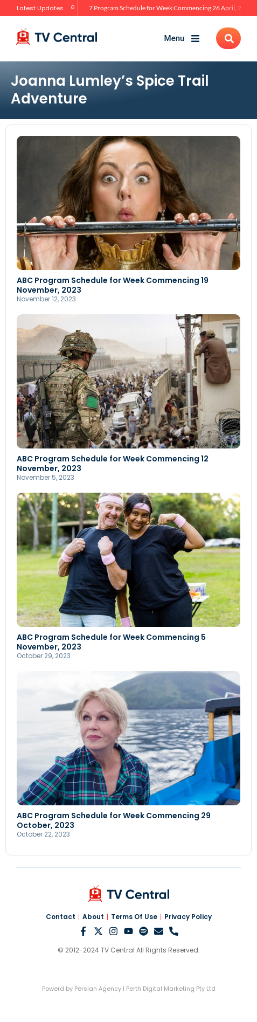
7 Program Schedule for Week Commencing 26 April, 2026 (171, 8)
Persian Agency (97, 988)
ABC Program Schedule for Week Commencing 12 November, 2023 (113, 463)
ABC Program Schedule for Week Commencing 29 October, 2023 (114, 820)
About (93, 917)
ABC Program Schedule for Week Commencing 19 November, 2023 (113, 285)
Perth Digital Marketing (160, 988)
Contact (60, 917)
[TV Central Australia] (56, 36)
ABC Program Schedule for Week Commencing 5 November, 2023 (111, 642)
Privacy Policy (188, 917)
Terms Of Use (134, 917)
